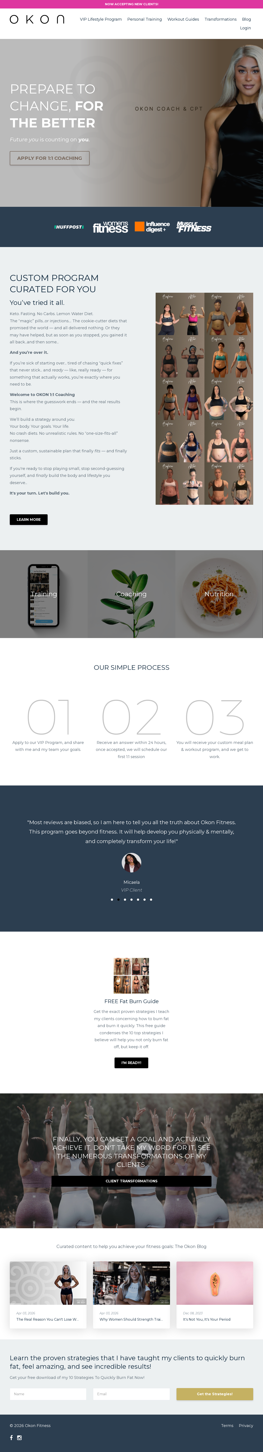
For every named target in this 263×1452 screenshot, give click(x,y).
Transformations (221, 19)
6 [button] (144, 900)
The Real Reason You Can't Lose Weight (50, 1319)
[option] (131, 851)
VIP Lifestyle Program (101, 19)
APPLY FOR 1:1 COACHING (49, 158)
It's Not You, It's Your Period (207, 1319)
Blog (246, 19)
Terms (227, 1425)
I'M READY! (131, 1063)
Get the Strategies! (215, 1394)
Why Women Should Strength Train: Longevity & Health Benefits (156, 1319)
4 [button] (131, 900)
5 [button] (138, 900)
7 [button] (151, 900)
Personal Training (144, 19)
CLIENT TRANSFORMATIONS (132, 1181)
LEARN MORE (29, 520)
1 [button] (112, 900)
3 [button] (125, 900)
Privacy (246, 1425)
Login (245, 28)
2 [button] (118, 900)
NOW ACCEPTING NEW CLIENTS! (131, 4)
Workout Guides (183, 19)
